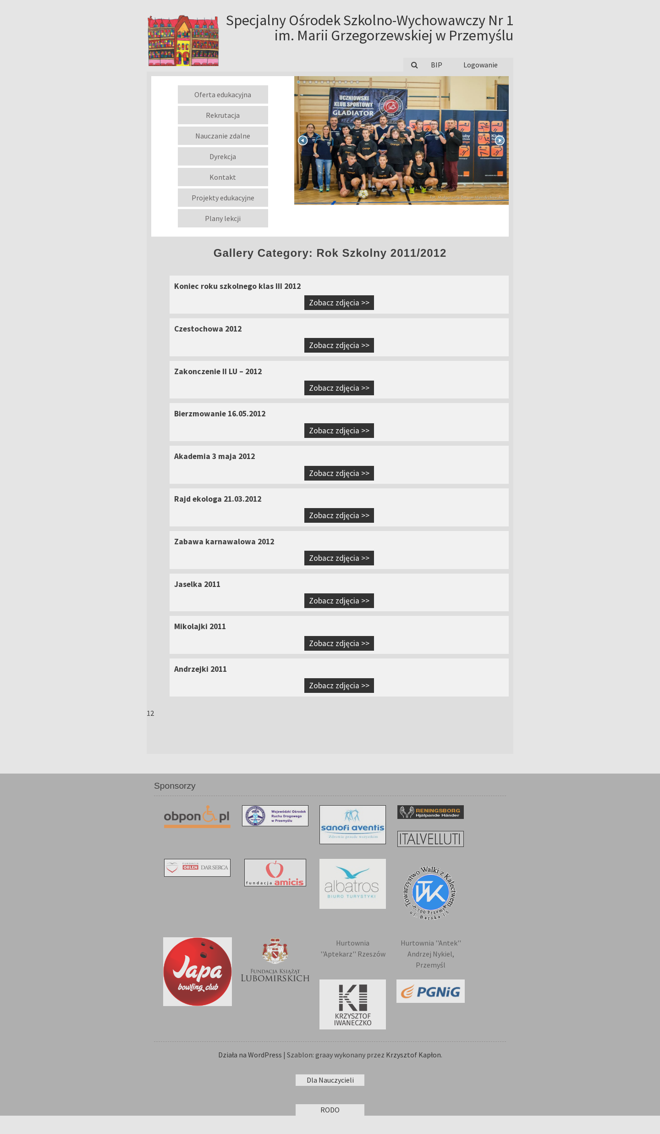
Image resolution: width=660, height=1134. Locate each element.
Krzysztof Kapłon (413, 1054)
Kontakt (222, 177)
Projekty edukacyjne (223, 197)
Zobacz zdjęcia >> (339, 303)
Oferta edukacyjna (222, 94)
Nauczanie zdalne (222, 135)
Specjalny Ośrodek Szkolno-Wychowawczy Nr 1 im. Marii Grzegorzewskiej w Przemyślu (369, 27)
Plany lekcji (223, 218)
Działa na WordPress (250, 1054)
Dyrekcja (222, 156)
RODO (330, 1109)
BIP (436, 64)
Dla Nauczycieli (330, 1079)
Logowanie (480, 64)
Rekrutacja (223, 115)
